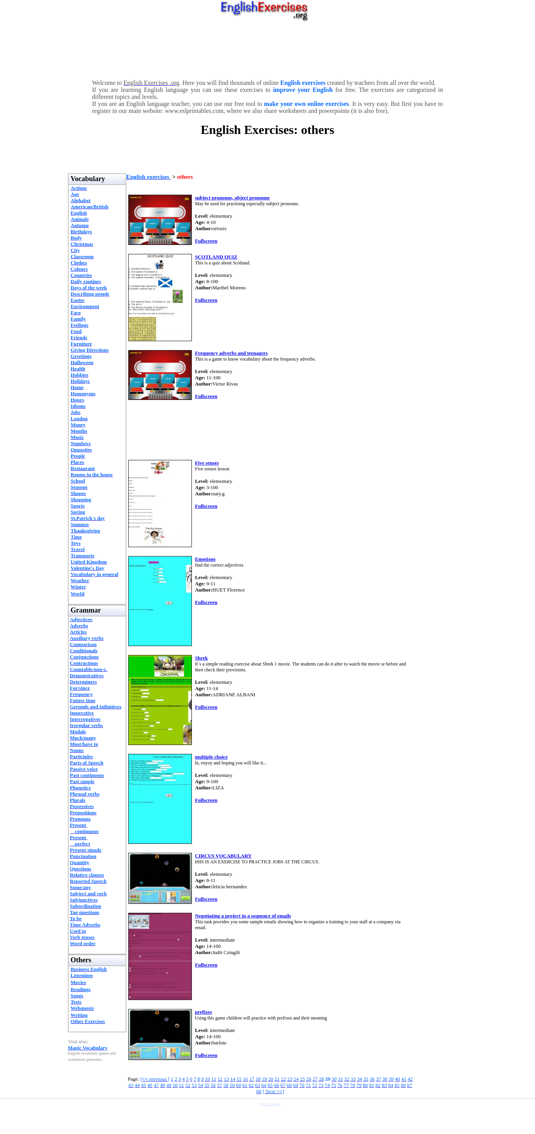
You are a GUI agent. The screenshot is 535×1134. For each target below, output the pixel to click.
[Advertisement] (267, 48)
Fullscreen (206, 241)
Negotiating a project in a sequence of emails (243, 916)
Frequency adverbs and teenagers (231, 353)
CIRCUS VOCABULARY (223, 856)
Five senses (207, 463)
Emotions (205, 559)
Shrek (201, 658)
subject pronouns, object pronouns (232, 198)
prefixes (203, 1012)
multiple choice (211, 757)
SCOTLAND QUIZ (216, 257)
